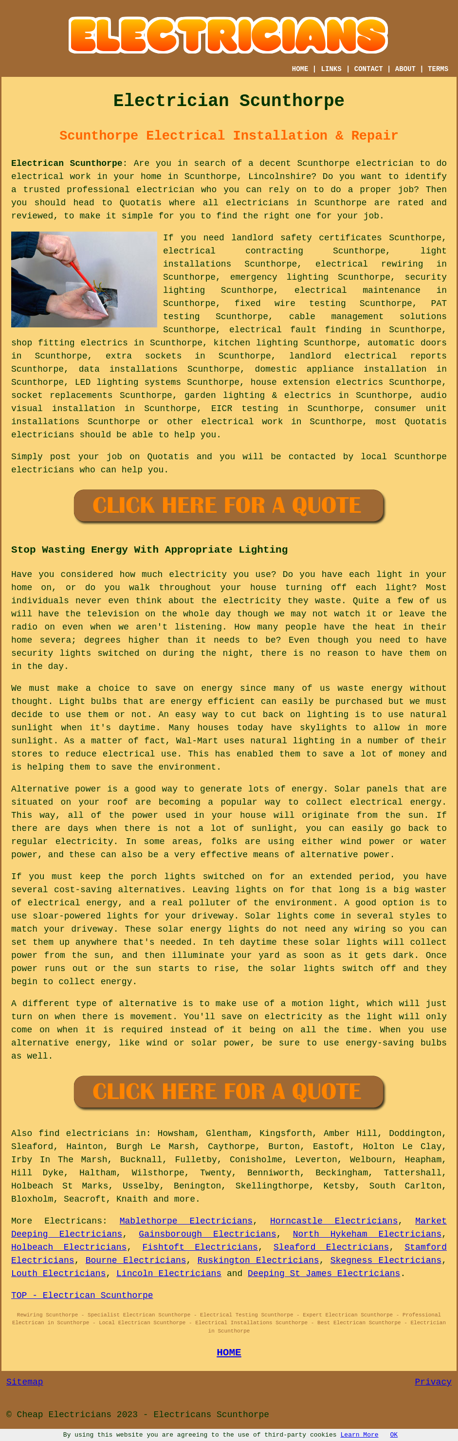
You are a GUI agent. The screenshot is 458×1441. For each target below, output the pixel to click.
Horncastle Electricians (334, 1221)
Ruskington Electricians (258, 1260)
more (184, 1199)
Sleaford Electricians (331, 1247)
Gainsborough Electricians (207, 1234)
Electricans (73, 1221)
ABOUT (405, 69)
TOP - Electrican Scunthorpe (82, 1295)
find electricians (83, 1133)
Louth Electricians (58, 1274)
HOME (300, 69)
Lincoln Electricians (168, 1274)
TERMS (438, 69)
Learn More (360, 1435)
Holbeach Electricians (69, 1247)
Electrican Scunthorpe (67, 163)
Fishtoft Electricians (200, 1247)
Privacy (433, 1382)
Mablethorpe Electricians (186, 1221)
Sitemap (24, 1382)
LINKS (331, 69)
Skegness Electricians (385, 1260)
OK (394, 1435)
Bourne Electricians (136, 1260)
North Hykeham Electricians (367, 1234)
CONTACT (368, 69)
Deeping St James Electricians (324, 1274)
